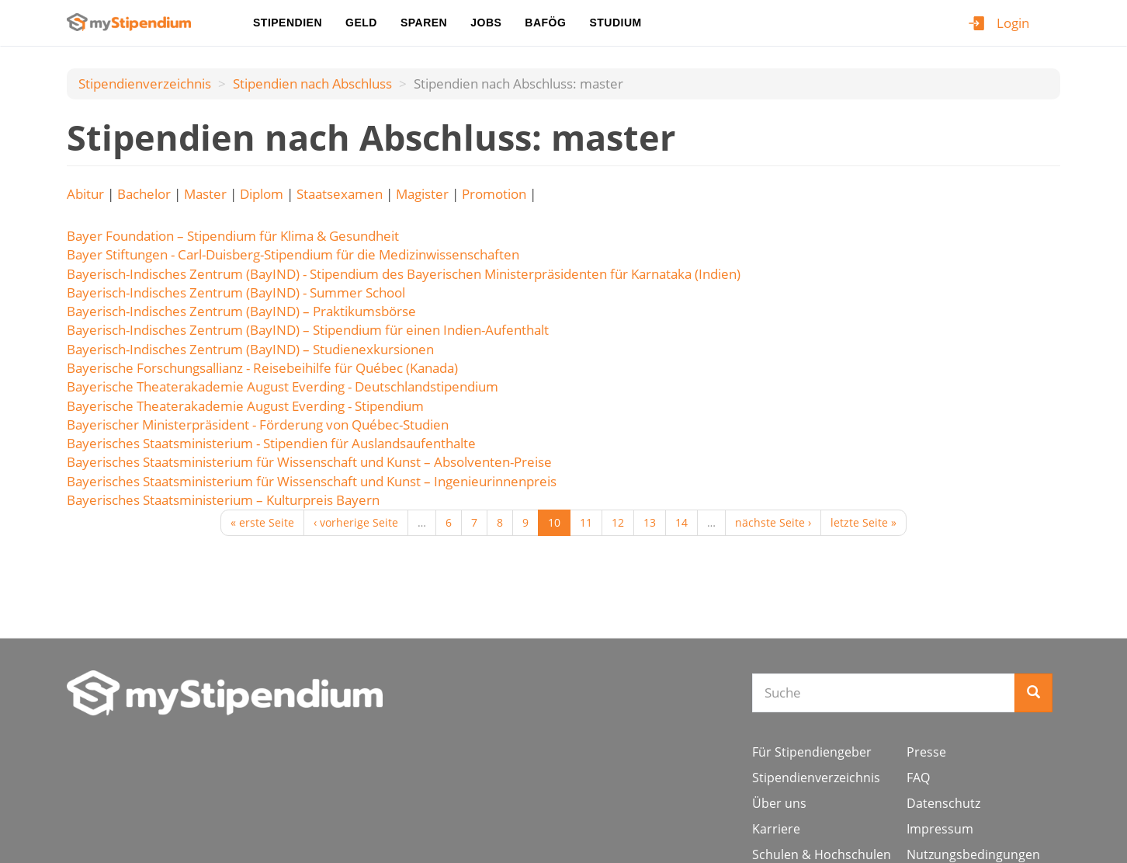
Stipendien (287, 22)
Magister (422, 194)
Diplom (261, 194)
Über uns (779, 803)
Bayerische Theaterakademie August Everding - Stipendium (245, 406)
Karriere (776, 828)
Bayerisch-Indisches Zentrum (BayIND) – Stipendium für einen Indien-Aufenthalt (308, 330)
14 (681, 522)
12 (618, 522)
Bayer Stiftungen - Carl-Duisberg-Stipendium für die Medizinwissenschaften (293, 254)
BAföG (545, 22)
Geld (361, 22)
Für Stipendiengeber (812, 751)
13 (649, 522)
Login (1013, 23)
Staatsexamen (339, 194)
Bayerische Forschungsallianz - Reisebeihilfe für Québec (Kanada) (262, 368)
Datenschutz (943, 803)
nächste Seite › (773, 522)
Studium (615, 22)
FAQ (918, 777)
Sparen (424, 22)
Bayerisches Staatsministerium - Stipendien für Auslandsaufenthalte (271, 443)
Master (205, 194)
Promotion (494, 194)
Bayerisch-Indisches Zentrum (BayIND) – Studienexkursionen (250, 349)
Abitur (85, 194)
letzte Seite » (863, 522)
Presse (926, 751)
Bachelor (144, 194)
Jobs (485, 22)
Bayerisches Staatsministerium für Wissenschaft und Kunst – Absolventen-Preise (309, 462)
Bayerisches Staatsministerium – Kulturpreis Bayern (223, 500)
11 (586, 522)
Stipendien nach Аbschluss (312, 83)
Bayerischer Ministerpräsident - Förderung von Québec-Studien (258, 424)
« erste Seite (262, 522)
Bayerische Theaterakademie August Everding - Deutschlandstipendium (282, 386)
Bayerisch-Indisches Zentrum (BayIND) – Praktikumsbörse (241, 311)
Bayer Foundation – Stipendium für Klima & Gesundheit (233, 236)
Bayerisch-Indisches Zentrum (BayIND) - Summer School (236, 292)
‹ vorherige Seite (356, 522)
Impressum (940, 828)
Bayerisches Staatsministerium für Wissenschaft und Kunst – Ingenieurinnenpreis (312, 481)
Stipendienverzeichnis (144, 83)
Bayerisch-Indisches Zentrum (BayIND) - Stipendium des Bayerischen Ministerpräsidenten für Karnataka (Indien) (403, 274)
